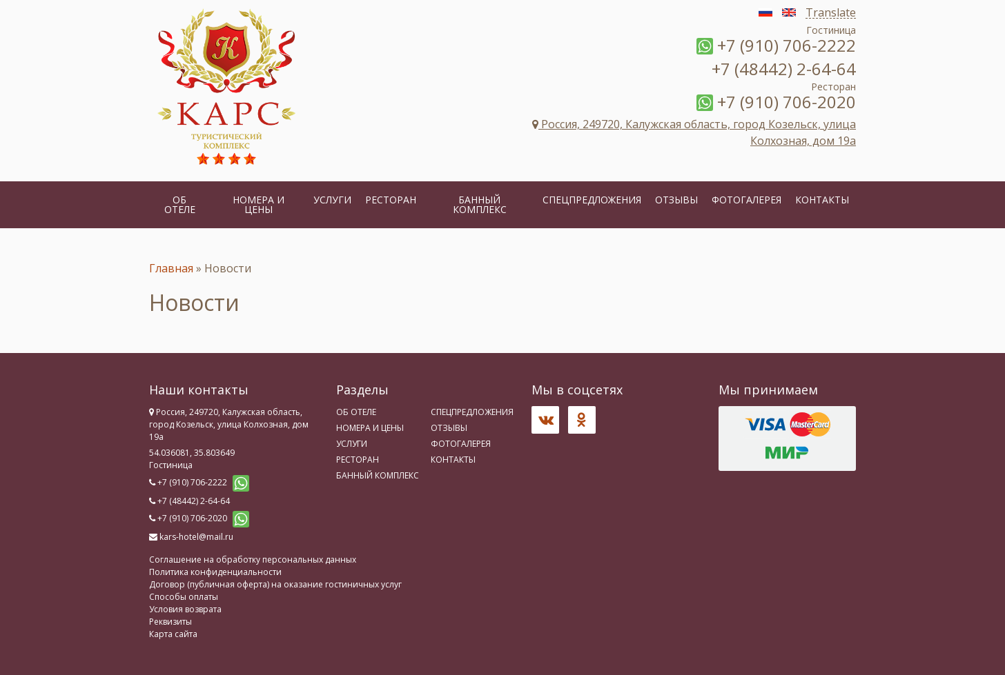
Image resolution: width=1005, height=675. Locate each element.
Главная (171, 268)
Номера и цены (258, 204)
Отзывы (676, 199)
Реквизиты (170, 621)
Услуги (332, 199)
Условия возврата (185, 609)
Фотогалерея (746, 199)
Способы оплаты (183, 597)
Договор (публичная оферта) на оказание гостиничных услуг (275, 584)
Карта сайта (173, 634)
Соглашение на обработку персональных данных (252, 559)
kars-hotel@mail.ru (196, 537)
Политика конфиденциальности (215, 572)
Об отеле (179, 204)
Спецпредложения (592, 199)
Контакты (822, 199)
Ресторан (390, 199)
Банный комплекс (480, 204)
